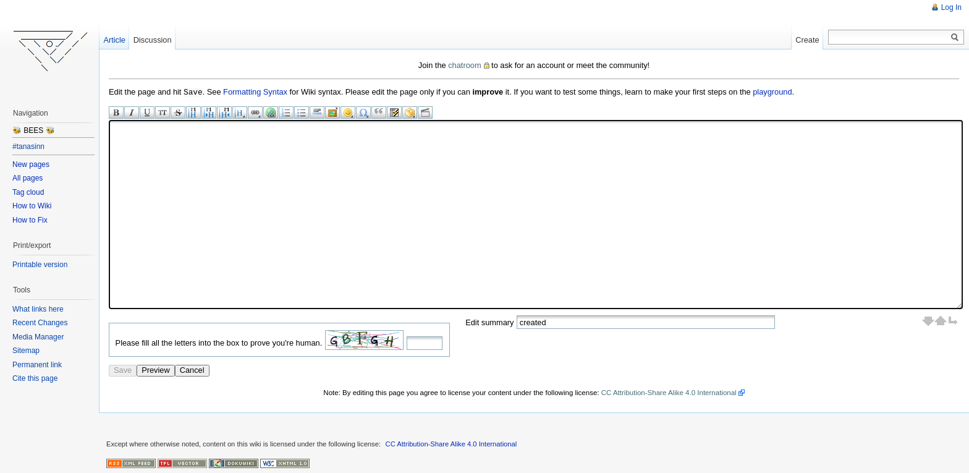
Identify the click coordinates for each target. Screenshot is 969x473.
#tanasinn (28, 146)
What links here (38, 309)
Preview (156, 369)
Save (123, 369)
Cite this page (34, 378)
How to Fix (30, 220)
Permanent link (37, 364)
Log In (951, 7)
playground (772, 91)
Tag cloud (28, 192)
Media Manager (38, 337)
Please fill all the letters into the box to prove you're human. (219, 342)
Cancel (192, 369)
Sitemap (26, 350)
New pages (30, 164)
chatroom (464, 65)
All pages (27, 178)
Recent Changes (39, 322)
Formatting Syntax (255, 91)
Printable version (39, 264)
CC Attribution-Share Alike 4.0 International (669, 392)
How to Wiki (31, 206)
